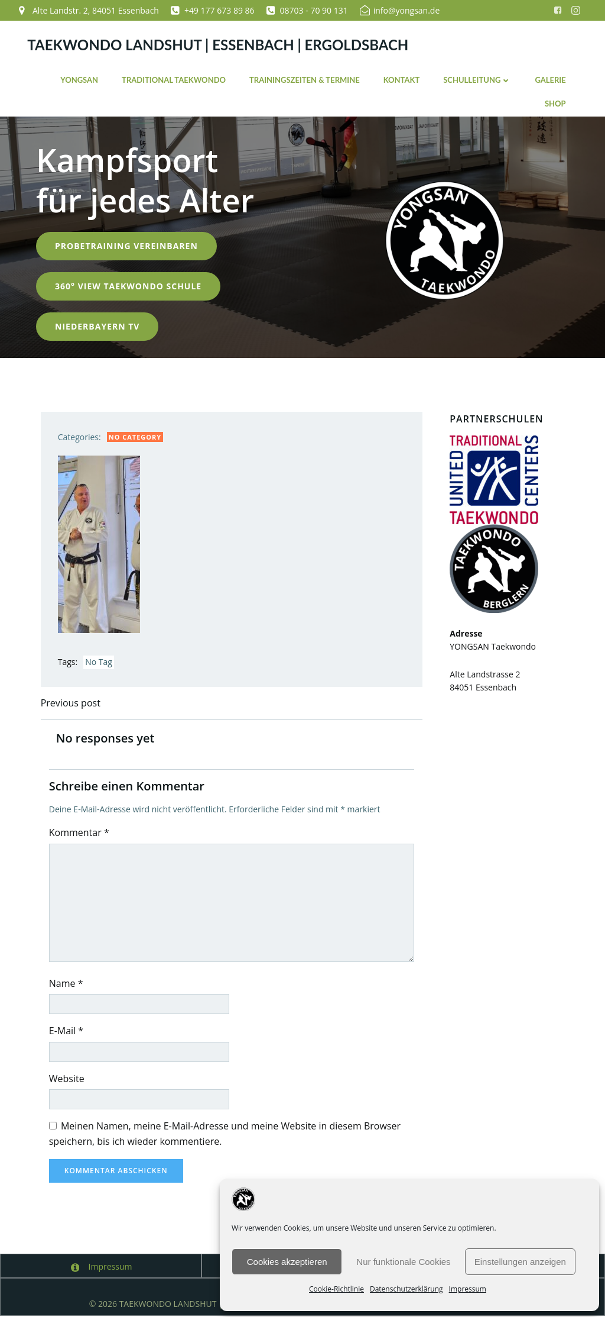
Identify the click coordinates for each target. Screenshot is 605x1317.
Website (68, 1079)
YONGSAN (79, 79)
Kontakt (401, 79)
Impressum (467, 1289)
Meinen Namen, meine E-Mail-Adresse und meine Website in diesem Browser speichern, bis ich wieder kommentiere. (226, 1134)
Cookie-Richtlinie (336, 1289)
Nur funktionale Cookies (403, 1262)
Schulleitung (477, 79)
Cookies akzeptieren (287, 1262)
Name (67, 983)
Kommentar (80, 833)
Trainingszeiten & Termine (304, 79)
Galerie (550, 79)
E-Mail (67, 1031)
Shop (554, 103)
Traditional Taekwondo (173, 79)
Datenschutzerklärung (406, 1289)
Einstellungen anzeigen (520, 1262)
